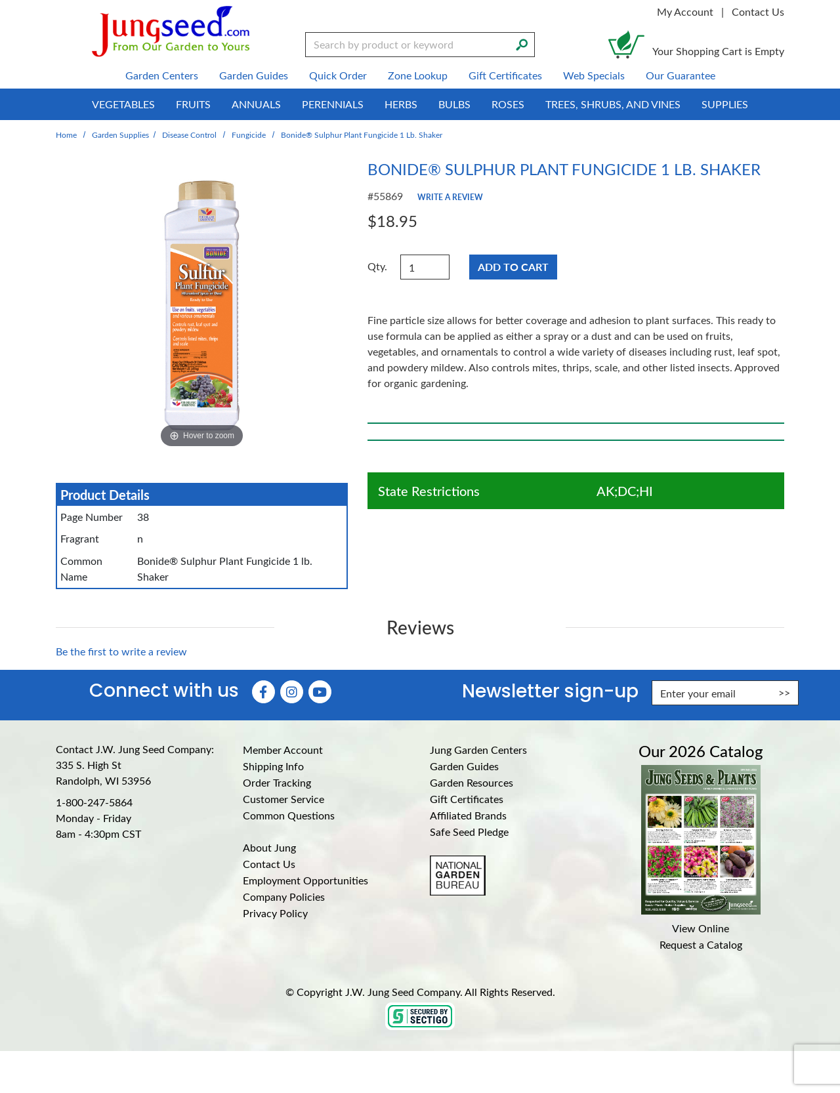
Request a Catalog (701, 944)
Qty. (377, 266)
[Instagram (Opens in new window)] (291, 691)
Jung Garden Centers (478, 749)
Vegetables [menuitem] (123, 104)
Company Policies (284, 896)
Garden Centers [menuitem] (161, 75)
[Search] (522, 43)
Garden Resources (471, 782)
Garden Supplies (120, 134)
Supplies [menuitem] (725, 104)
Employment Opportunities (305, 880)
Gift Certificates (466, 799)
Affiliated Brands (468, 815)
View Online (700, 928)
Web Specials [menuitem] (594, 75)
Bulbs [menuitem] (454, 104)
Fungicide (249, 134)
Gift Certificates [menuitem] (505, 75)
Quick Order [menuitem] (338, 75)
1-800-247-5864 (94, 802)
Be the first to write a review (121, 651)
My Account (685, 11)
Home (66, 134)
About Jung (269, 847)
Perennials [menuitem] (333, 104)
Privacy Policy (275, 913)
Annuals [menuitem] (256, 104)
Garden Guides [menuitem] (253, 75)
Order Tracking (277, 782)
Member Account (283, 749)
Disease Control (189, 134)
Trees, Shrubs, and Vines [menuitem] (613, 104)
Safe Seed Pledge (469, 831)
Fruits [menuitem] (193, 104)
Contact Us (758, 11)
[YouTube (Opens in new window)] (319, 691)
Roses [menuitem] (508, 104)
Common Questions (289, 815)
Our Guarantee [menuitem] (680, 75)
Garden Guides (464, 766)
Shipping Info (273, 766)
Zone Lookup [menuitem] (418, 75)
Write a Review (450, 197)
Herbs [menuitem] (401, 104)
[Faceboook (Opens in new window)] (263, 691)
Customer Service (283, 799)
